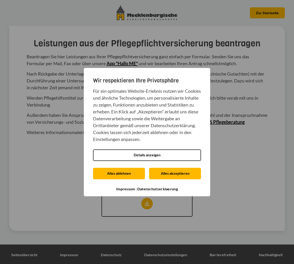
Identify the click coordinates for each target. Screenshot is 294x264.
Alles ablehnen (119, 173)
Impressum (125, 189)
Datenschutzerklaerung (157, 189)
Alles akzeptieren (175, 173)
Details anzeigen (147, 155)
